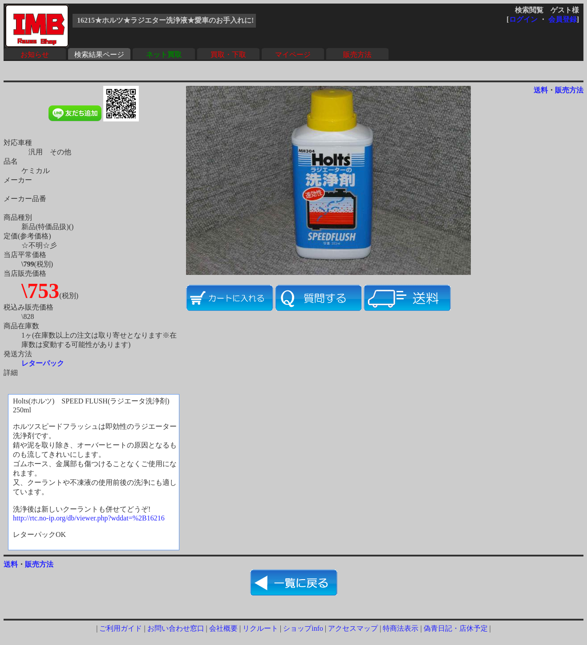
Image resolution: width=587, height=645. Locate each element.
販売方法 (357, 54)
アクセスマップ (353, 628)
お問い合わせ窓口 (175, 628)
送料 (541, 90)
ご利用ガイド (120, 628)
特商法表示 (400, 628)
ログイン (523, 19)
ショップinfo (303, 628)
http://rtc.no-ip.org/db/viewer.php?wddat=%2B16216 (89, 518)
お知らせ (34, 54)
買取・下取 (228, 54)
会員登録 (562, 19)
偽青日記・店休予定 (456, 628)
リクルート (260, 628)
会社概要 (223, 628)
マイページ (293, 54)
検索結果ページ (99, 54)
